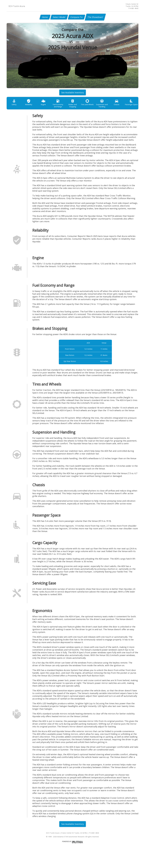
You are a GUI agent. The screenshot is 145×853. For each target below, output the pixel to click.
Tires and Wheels (87, 102)
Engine (43, 102)
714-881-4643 (133, 8)
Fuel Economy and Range (58, 103)
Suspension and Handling (102, 103)
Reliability (28, 102)
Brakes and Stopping (72, 103)
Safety (14, 102)
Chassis (116, 102)
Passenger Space (131, 102)
